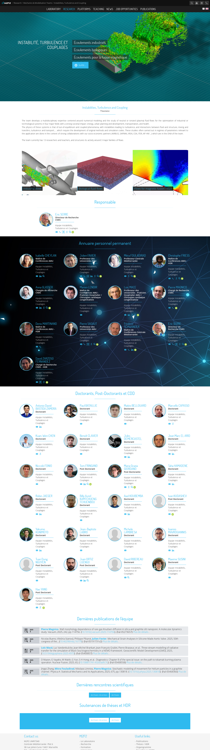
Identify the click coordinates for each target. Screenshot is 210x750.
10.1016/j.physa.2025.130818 (144, 677)
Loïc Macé (46, 653)
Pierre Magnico (49, 635)
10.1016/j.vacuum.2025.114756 (98, 638)
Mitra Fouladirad (64, 674)
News (109, 9)
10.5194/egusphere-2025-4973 (58, 659)
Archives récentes (99, 701)
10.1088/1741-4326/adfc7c (94, 668)
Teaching (98, 9)
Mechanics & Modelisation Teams (37, 3)
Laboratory (54, 9)
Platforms (84, 9)
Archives (115, 701)
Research (18, 3)
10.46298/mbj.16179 (71, 647)
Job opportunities (127, 9)
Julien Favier (99, 644)
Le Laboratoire (88, 747)
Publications (148, 9)
